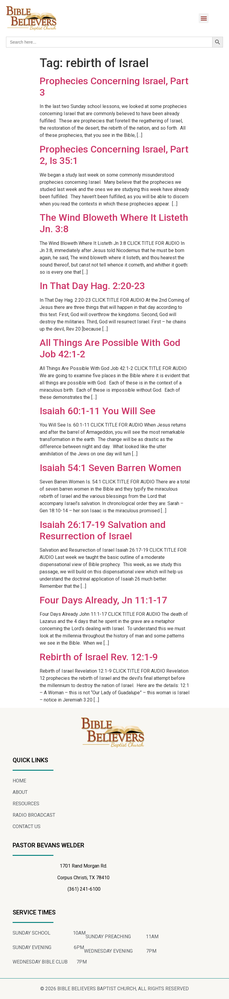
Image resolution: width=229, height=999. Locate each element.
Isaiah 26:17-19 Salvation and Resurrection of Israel (103, 530)
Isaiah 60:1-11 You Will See (97, 411)
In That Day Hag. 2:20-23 (92, 285)
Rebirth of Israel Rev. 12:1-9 (99, 657)
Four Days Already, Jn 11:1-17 (103, 600)
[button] (204, 18)
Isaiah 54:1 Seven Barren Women (110, 467)
